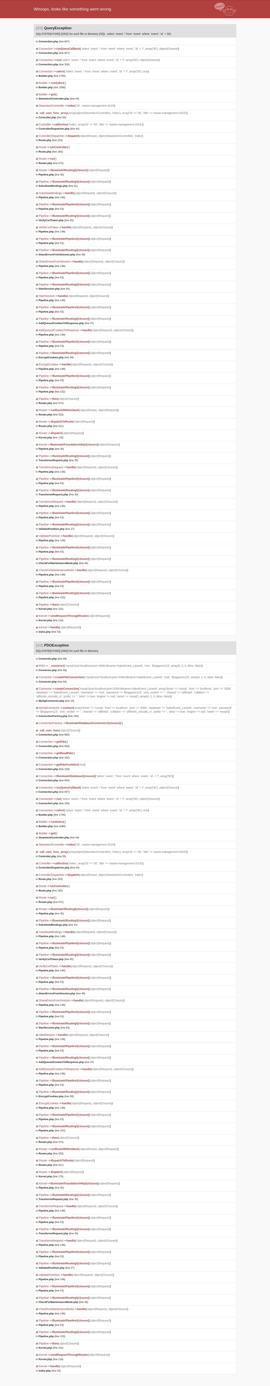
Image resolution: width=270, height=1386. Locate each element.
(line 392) (54, 757)
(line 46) (63, 563)
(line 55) (52, 117)
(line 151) (51, 608)
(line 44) (59, 98)
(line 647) (54, 41)
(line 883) (54, 734)
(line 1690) (52, 87)
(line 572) (51, 163)
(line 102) (52, 391)
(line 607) (54, 52)
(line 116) (51, 620)
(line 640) (54, 780)
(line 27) (56, 528)
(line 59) (56, 357)
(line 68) (53, 658)
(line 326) (54, 64)
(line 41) (58, 185)
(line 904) (54, 746)
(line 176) (51, 437)
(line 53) (51, 208)
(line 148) (52, 197)
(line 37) (66, 323)
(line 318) (54, 769)
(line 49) (62, 254)
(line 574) (51, 403)
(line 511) (51, 426)
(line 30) (51, 174)
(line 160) (51, 151)
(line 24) (56, 700)
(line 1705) (52, 75)
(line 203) (51, 140)
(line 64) (54, 288)
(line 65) (56, 220)
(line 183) (59, 716)
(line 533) (51, 414)
